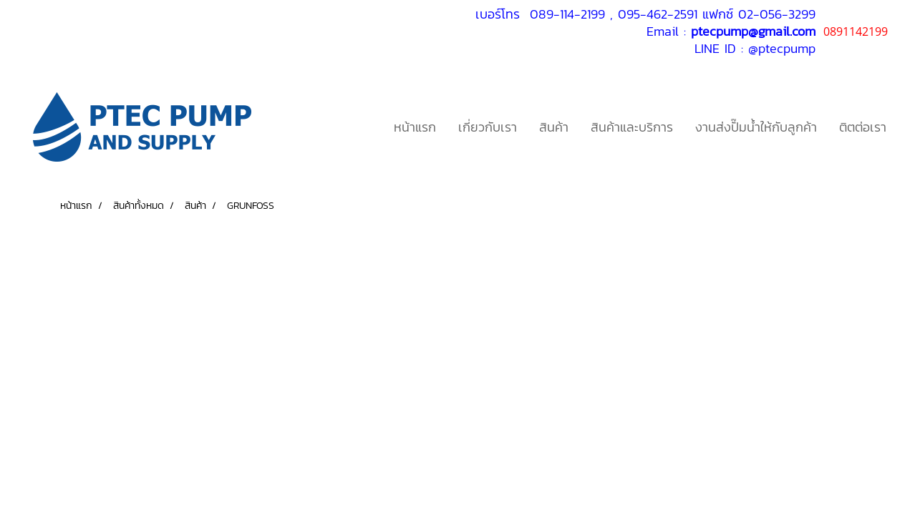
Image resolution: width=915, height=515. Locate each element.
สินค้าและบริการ (632, 127)
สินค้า (553, 127)
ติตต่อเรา (862, 127)
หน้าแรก (415, 127)
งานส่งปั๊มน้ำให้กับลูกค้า (756, 127)
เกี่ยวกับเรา (487, 127)
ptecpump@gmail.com (753, 31)
